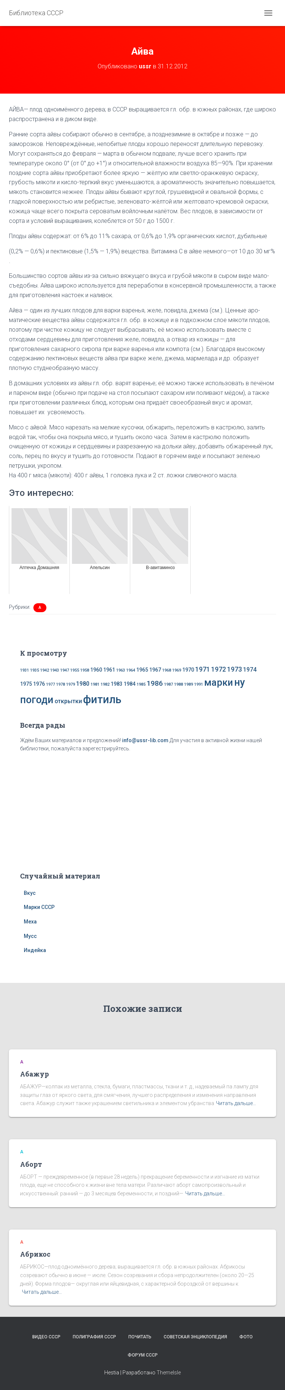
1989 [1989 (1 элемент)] (188, 684)
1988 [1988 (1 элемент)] (178, 684)
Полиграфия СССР (94, 1336)
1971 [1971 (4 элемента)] (202, 669)
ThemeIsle (169, 1373)
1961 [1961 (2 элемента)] (109, 670)
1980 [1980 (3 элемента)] (82, 683)
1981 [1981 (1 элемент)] (95, 684)
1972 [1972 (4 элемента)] (218, 669)
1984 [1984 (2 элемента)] (129, 684)
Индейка (35, 950)
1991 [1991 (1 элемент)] (198, 684)
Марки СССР (39, 907)
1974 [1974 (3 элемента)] (249, 669)
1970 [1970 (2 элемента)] (188, 670)
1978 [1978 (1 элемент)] (60, 684)
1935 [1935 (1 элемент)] (34, 670)
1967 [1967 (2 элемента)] (155, 670)
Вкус (30, 893)
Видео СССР (46, 1336)
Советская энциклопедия (195, 1336)
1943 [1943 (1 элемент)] (54, 670)
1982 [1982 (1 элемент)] (105, 684)
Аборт (31, 1164)
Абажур (34, 1073)
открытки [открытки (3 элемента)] (68, 701)
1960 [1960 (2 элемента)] (96, 670)
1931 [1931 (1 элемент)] (24, 670)
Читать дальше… (236, 1103)
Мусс (30, 936)
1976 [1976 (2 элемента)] (39, 684)
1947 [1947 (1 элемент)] (64, 670)
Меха (30, 922)
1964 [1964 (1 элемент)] (130, 670)
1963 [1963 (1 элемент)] (120, 670)
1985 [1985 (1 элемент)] (141, 684)
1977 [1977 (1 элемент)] (50, 684)
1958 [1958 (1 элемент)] (84, 670)
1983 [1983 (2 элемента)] (116, 684)
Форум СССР (143, 1355)
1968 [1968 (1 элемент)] (166, 670)
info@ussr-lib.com (145, 740)
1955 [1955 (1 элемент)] (74, 670)
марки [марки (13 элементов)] (218, 682)
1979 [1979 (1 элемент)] (70, 684)
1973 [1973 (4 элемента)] (234, 669)
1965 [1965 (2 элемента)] (142, 670)
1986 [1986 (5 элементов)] (155, 683)
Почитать (139, 1336)
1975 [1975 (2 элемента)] (26, 684)
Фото (246, 1336)
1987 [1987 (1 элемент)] (168, 684)
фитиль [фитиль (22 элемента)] (102, 699)
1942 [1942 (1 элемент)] (44, 670)
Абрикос (35, 1254)
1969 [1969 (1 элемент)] (176, 670)
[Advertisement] (142, 810)
